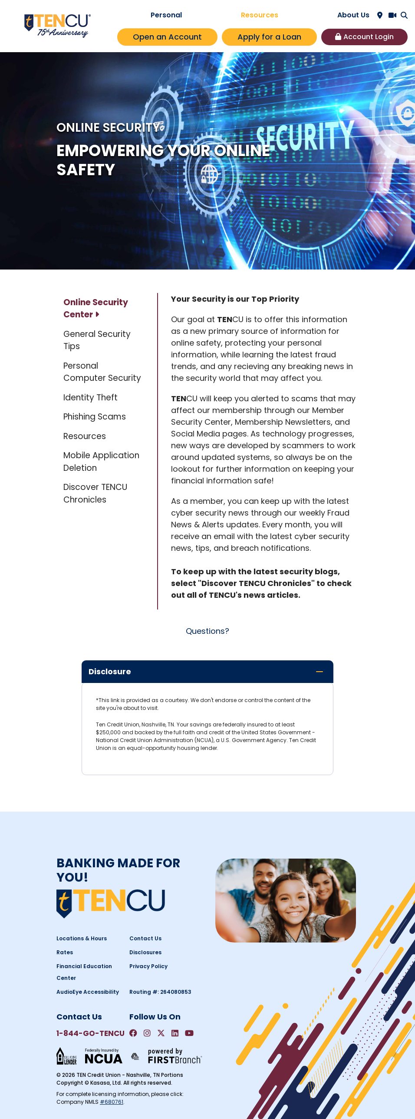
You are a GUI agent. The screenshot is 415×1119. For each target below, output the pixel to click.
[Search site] (404, 15)
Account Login (368, 37)
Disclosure (110, 671)
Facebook (133, 1033)
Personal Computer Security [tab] (102, 372)
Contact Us (145, 938)
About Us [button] (353, 15)
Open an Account (167, 36)
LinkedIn (174, 1033)
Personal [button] (166, 15)
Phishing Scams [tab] (94, 417)
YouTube (189, 1033)
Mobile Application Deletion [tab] (101, 462)
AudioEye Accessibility (87, 992)
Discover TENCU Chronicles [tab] (95, 493)
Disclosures (145, 952)
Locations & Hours (81, 938)
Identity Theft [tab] (90, 397)
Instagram (147, 1033)
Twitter (161, 1033)
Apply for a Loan (269, 36)
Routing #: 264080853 (160, 992)
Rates (64, 952)
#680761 (111, 1102)
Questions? (207, 631)
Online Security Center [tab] (95, 308)
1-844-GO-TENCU (90, 1033)
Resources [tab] (84, 436)
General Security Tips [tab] (97, 340)
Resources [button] (259, 15)
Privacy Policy (148, 966)
